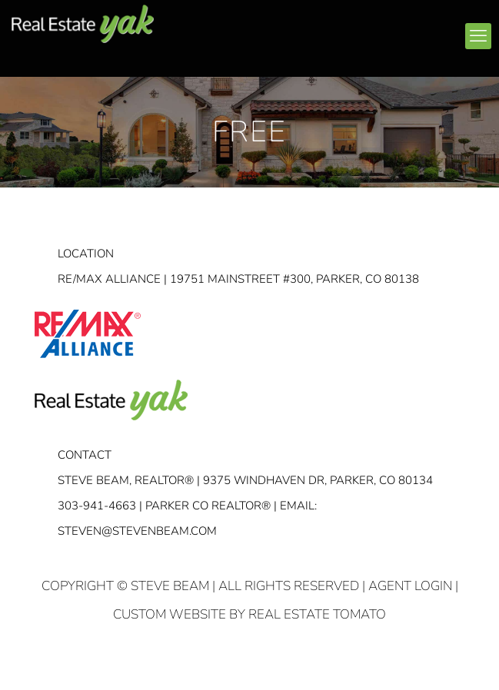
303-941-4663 (97, 505)
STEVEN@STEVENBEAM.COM (137, 531)
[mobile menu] (478, 36)
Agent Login (410, 586)
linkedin (326, 30)
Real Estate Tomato (317, 614)
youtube (356, 30)
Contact (84, 455)
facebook (297, 30)
